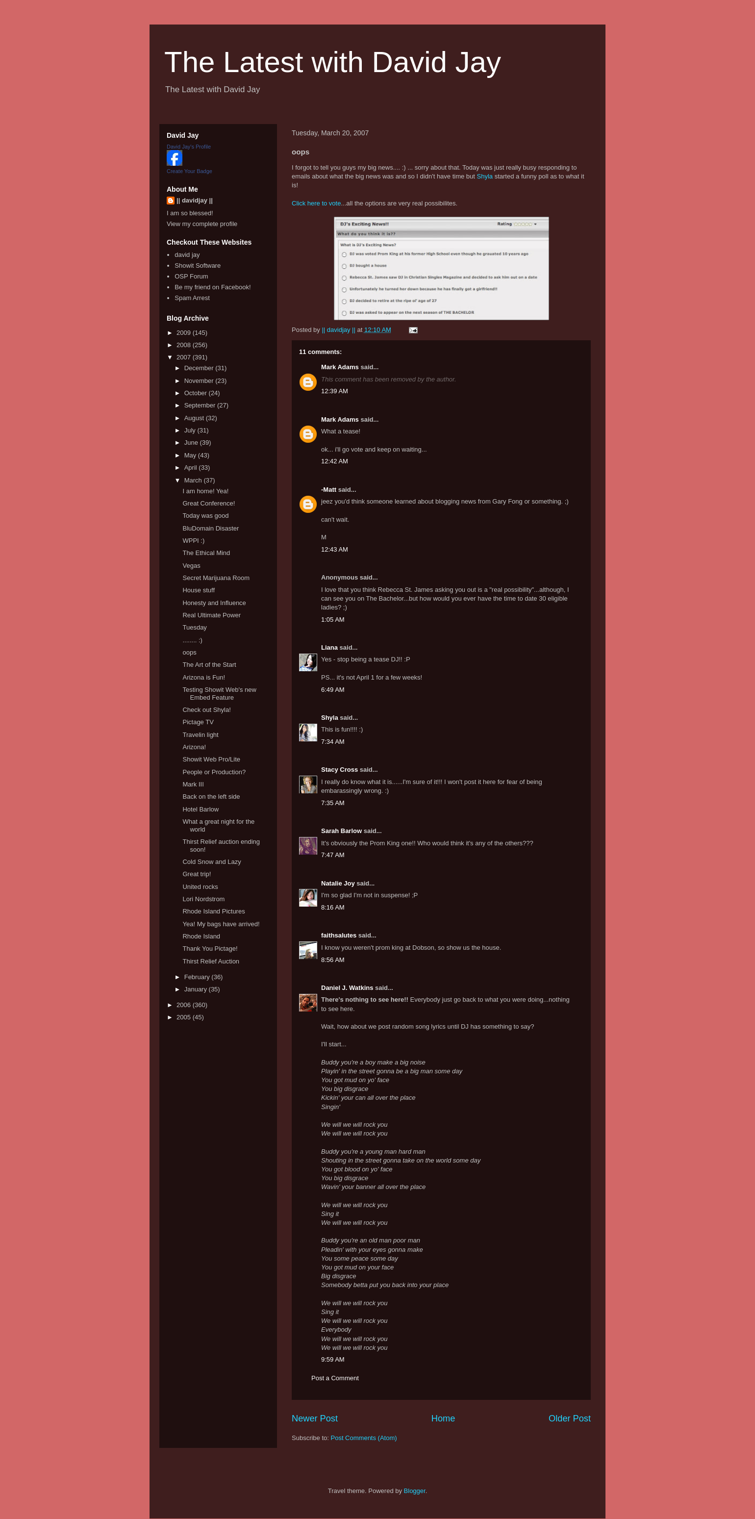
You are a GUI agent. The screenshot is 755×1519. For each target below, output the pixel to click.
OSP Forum (191, 276)
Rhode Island (201, 936)
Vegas (191, 565)
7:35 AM (333, 803)
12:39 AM (334, 391)
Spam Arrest (192, 298)
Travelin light (200, 734)
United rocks (200, 886)
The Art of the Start (209, 664)
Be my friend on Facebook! (213, 287)
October (196, 393)
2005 (184, 1017)
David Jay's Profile (189, 147)
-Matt (328, 489)
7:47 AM (333, 855)
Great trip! (196, 874)
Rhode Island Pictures (213, 911)
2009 (184, 332)
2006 (184, 1005)
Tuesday (194, 627)
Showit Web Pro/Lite (211, 759)
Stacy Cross (339, 769)
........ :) (192, 640)
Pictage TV (197, 722)
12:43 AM (334, 549)
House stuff (198, 590)
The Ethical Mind (206, 553)
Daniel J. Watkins (347, 987)
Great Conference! (208, 503)
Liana (329, 647)
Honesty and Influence (214, 603)
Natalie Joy (338, 883)
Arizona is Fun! (203, 677)
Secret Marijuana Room (216, 578)
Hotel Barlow (200, 809)
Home (443, 1418)
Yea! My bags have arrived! (220, 924)
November (200, 380)
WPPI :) (193, 540)
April (191, 467)
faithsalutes (338, 935)
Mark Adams (340, 367)
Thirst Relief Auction (210, 961)
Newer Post (315, 1418)
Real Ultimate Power (211, 615)
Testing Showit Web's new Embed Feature (219, 693)
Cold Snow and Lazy (211, 861)
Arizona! (194, 747)
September (200, 405)
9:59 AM (333, 1359)
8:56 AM (333, 959)
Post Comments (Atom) (364, 1438)
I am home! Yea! (205, 491)
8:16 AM (333, 907)
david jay (187, 254)
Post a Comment (335, 1378)
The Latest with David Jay (332, 62)
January (196, 989)
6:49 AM (333, 689)
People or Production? (214, 772)
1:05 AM (333, 619)
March (194, 480)
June (192, 442)
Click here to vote (316, 203)
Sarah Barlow (341, 831)
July (191, 430)
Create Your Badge (189, 171)
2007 (184, 357)
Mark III (192, 784)
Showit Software (198, 265)
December (200, 368)
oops (189, 652)
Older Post (570, 1418)
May (191, 455)
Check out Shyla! (206, 709)
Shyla (485, 176)
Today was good (205, 515)
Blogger (415, 1490)
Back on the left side (211, 796)
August (195, 418)
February (198, 977)
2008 (184, 345)
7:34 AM (333, 741)
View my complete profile (202, 224)
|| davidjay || (194, 200)
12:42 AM (334, 461)
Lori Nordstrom (203, 899)
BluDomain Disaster (210, 528)
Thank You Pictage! (209, 948)
